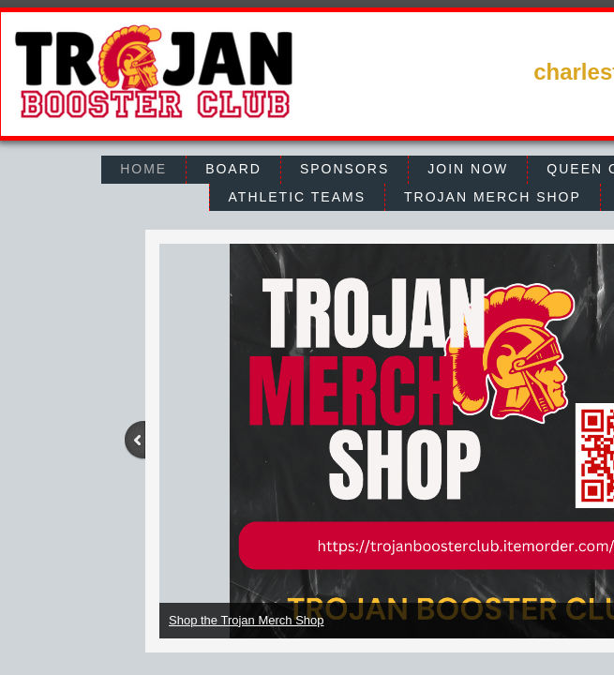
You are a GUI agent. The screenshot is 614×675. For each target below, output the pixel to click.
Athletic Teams (298, 196)
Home (143, 168)
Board (233, 168)
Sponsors (344, 168)
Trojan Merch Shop (492, 196)
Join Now (467, 168)
